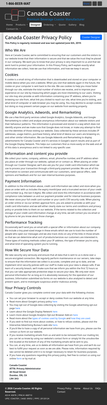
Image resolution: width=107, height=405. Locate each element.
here (55, 301)
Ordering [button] (48, 24)
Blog (81, 24)
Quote (62, 24)
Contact (61, 391)
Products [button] (21, 24)
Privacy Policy (64, 388)
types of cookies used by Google (49, 318)
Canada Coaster (21, 388)
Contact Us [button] (12, 28)
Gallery (72, 24)
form (19, 358)
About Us (88, 388)
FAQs (98, 388)
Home (9, 24)
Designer (36, 24)
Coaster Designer (91, 37)
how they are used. (81, 318)
